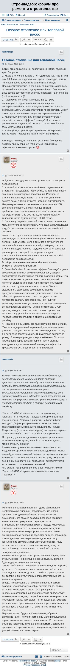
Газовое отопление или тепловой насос (35, 32)
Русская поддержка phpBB (35, 665)
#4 (3, 503)
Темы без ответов (9, 24)
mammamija (7, 52)
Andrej (14, 159)
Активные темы (27, 24)
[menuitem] (10, 15)
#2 (3, 176)
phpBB (57, 661)
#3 (3, 371)
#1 (3, 64)
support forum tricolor (27, 661)
